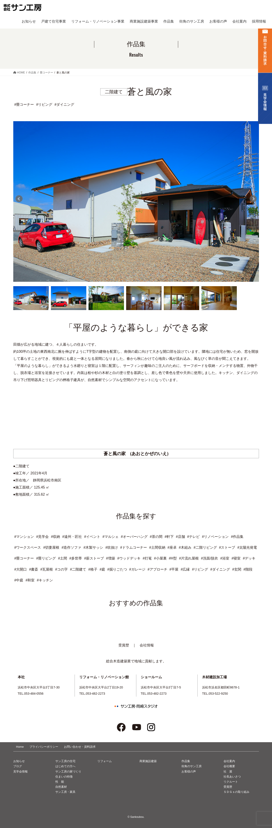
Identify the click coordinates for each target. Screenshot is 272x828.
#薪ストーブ (94, 558)
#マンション (24, 537)
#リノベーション (215, 537)
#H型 (173, 558)
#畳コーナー (24, 558)
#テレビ (193, 537)
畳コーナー (25, 104)
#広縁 (185, 569)
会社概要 (229, 766)
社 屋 (228, 771)
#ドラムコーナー (133, 547)
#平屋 (174, 569)
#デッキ (249, 558)
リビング (45, 104)
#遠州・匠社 (72, 537)
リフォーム (104, 761)
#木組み (185, 547)
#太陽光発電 (247, 547)
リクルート (231, 781)
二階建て (114, 91)
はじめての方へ (65, 766)
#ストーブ (227, 547)
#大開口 (20, 569)
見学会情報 (20, 771)
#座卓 (172, 547)
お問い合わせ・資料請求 (80, 746)
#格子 (92, 569)
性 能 (59, 781)
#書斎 (33, 569)
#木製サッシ (93, 547)
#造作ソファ (71, 547)
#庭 (102, 569)
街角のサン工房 (191, 766)
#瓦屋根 (46, 569)
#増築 (110, 558)
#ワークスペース (27, 547)
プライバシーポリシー (43, 746)
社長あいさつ (232, 776)
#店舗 (180, 537)
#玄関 (236, 569)
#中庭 (18, 580)
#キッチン (45, 580)
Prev (19, 198)
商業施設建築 (148, 761)
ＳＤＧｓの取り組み (236, 792)
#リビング (200, 569)
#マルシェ (110, 537)
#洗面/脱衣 (209, 558)
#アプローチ (157, 569)
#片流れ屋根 (189, 558)
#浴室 (224, 558)
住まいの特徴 (64, 776)
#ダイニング (220, 569)
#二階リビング (205, 547)
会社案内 (229, 761)
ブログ (17, 766)
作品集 (185, 761)
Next (253, 198)
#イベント (92, 537)
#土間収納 (157, 547)
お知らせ (19, 761)
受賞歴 (123, 645)
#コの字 (61, 569)
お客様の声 (188, 771)
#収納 (55, 537)
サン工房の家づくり (68, 771)
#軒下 (169, 537)
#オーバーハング (134, 537)
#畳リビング (46, 558)
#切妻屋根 (51, 547)
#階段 (248, 569)
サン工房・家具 (65, 792)
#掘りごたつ (117, 569)
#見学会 (42, 537)
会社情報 (147, 645)
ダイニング (65, 104)
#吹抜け (111, 547)
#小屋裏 (160, 558)
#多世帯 (75, 558)
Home (20, 746)
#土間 (62, 558)
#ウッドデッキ (129, 558)
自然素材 (61, 786)
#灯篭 (147, 558)
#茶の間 (156, 537)
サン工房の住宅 (65, 761)
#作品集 (237, 537)
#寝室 (236, 558)
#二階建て (78, 569)
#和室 (30, 580)
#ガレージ (137, 569)
